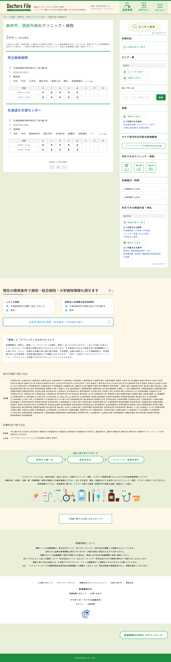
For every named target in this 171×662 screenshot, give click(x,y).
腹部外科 (132, 431)
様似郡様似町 (120, 407)
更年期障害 (128, 253)
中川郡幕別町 (131, 410)
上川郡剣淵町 (15, 399)
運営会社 (129, 582)
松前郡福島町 (57, 386)
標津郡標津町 (15, 415)
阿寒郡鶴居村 (119, 412)
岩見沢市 (14, 383)
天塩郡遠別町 (146, 399)
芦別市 (52, 383)
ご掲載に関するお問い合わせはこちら (85, 518)
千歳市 (99, 383)
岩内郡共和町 (40, 391)
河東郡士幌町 (15, 410)
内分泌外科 (22, 434)
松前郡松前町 (46, 386)
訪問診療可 (144, 127)
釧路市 (142, 380)
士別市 (76, 383)
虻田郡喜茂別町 (160, 388)
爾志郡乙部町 (28, 388)
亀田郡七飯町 (92, 386)
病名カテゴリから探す (36, 17)
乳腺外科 (90, 431)
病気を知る (85, 459)
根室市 (93, 383)
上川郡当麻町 (28, 396)
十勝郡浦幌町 (49, 412)
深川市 (125, 383)
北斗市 (13, 386)
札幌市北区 (26, 380)
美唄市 (21, 17)
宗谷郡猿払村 (15, 402)
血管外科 (14, 434)
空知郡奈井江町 (155, 391)
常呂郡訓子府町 (29, 404)
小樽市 (124, 380)
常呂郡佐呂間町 (54, 404)
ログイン (80, 604)
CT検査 (138, 230)
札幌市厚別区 (87, 380)
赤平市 (64, 383)
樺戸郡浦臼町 (74, 394)
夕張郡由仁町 (28, 394)
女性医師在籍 (129, 124)
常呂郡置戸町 (42, 404)
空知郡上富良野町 (98, 396)
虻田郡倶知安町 (28, 391)
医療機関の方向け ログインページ (143, 635)
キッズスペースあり (146, 124)
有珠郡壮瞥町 (158, 404)
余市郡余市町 (119, 391)
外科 (12, 431)
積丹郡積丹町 (85, 391)
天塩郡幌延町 (113, 402)
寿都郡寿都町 (87, 388)
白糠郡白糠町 (130, 412)
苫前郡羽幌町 (122, 399)
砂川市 (111, 383)
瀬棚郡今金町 (51, 388)
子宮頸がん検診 (130, 236)
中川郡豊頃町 (154, 410)
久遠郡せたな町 (63, 388)
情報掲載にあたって (77, 593)
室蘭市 (136, 380)
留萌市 (26, 383)
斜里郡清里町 (158, 402)
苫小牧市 (33, 383)
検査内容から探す (134, 222)
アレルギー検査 (130, 233)
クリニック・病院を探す (126, 459)
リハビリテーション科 (29, 438)
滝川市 (105, 383)
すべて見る (89, 81)
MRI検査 (146, 230)
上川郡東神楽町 (16, 396)
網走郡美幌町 (124, 402)
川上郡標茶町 (94, 412)
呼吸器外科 (62, 431)
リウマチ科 (14, 438)
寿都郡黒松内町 (99, 388)
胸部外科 (124, 431)
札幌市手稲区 (98, 380)
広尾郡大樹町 (109, 410)
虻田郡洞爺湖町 (39, 407)
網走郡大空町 (135, 404)
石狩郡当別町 (21, 386)
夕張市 (160, 380)
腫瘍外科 (117, 431)
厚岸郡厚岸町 (72, 412)
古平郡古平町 (96, 391)
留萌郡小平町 (99, 399)
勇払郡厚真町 (27, 407)
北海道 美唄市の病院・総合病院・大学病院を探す (56, 321)
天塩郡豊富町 (64, 402)
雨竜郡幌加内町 (76, 399)
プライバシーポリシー (66, 582)
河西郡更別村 (98, 410)
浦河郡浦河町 (109, 407)
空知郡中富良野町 (113, 396)
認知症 (126, 250)
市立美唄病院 (18, 57)
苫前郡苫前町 (111, 399)
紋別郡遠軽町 (66, 404)
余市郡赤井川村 (131, 391)
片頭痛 (126, 256)
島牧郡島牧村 (75, 388)
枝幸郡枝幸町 (53, 402)
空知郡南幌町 (143, 391)
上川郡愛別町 (51, 396)
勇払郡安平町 (51, 407)
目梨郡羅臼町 (27, 415)
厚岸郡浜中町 (83, 412)
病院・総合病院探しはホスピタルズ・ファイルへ (102, 7)
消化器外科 (34, 431)
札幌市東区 (35, 380)
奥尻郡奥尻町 (40, 388)
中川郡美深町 (38, 399)
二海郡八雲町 (124, 386)
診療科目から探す (134, 47)
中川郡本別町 (15, 412)
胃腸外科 (43, 431)
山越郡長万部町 (137, 386)
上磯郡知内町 (68, 386)
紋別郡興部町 (99, 404)
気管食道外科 (52, 431)
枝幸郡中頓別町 (41, 402)
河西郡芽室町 (74, 410)
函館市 (118, 380)
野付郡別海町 (141, 412)
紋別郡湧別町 (77, 404)
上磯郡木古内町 (80, 386)
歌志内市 (118, 383)
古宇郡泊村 (61, 391)
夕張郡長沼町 (40, 394)
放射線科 (41, 438)
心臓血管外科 (99, 431)
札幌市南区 (67, 380)
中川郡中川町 (64, 399)
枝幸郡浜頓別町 (28, 402)
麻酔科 (48, 438)
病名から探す (132, 242)
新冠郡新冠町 (98, 407)
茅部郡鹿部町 (104, 386)
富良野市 (131, 383)
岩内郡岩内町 (51, 391)
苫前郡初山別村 (134, 399)
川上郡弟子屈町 (107, 412)
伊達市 (150, 383)
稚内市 (40, 383)
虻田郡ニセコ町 (123, 388)
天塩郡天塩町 (158, 399)
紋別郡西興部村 (112, 404)
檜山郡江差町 (149, 386)
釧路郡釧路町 (60, 412)
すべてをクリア (159, 33)
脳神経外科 (72, 431)
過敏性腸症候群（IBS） (141, 250)
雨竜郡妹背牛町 (100, 394)
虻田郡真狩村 (135, 388)
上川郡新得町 (51, 410)
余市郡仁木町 (107, 391)
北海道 (12, 17)
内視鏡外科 (141, 431)
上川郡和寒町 (152, 396)
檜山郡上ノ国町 (161, 386)
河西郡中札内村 (86, 410)
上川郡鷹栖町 (159, 394)
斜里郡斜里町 (146, 402)
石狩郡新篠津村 (34, 386)
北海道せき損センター (24, 110)
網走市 (20, 383)
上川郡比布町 (40, 396)
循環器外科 (81, 431)
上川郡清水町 (62, 410)
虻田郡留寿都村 (147, 388)
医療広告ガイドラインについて (93, 582)
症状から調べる (44, 459)
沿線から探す (132, 77)
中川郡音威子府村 (51, 399)
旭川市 (130, 380)
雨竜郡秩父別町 (114, 394)
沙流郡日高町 (75, 407)
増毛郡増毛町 (88, 399)
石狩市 (164, 383)
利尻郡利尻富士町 (100, 402)
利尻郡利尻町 (87, 402)
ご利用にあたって (45, 582)
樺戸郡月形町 (62, 394)
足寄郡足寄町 (27, 412)
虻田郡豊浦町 (146, 404)
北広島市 (157, 383)
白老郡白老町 (15, 407)
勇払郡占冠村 (140, 396)
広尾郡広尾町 (120, 410)
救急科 (54, 438)
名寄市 (81, 383)
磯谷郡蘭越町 (111, 388)
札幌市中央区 (15, 380)
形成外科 (25, 431)
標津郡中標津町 (153, 412)
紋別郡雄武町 (124, 404)
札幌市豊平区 (57, 380)
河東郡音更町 (159, 407)
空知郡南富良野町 (128, 396)
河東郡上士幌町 (28, 410)
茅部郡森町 (114, 386)
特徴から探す (132, 116)
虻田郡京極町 (15, 391)
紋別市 (70, 383)
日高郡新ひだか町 (146, 407)
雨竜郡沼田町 (148, 394)
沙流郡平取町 (87, 407)
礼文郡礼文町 (75, 402)
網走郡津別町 (135, 402)
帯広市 (148, 380)
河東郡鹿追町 (40, 410)
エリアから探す (133, 71)
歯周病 (138, 253)
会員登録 (91, 604)
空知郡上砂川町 (16, 394)
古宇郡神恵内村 (73, 391)
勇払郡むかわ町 (63, 407)
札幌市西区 (77, 380)
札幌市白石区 (46, 380)
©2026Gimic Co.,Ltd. (85, 657)
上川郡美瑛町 (85, 396)
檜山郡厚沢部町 (16, 388)
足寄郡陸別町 (38, 412)
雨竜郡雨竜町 (126, 394)
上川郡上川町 (62, 396)
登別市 (138, 383)
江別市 (58, 383)
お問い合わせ (116, 582)
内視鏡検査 (128, 230)
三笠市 (87, 383)
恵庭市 (144, 383)
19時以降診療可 (130, 127)
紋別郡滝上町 (88, 404)
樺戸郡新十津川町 (87, 394)
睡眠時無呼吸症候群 (151, 253)
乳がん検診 (144, 233)
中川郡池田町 (143, 410)
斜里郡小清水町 (16, 404)
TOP (5, 17)
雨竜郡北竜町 (137, 394)
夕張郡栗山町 (51, 394)
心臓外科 (109, 431)
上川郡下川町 (27, 399)
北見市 (154, 380)
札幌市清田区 (110, 380)
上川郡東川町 (74, 396)
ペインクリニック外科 (155, 431)
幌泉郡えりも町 (132, 407)
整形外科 (18, 431)
